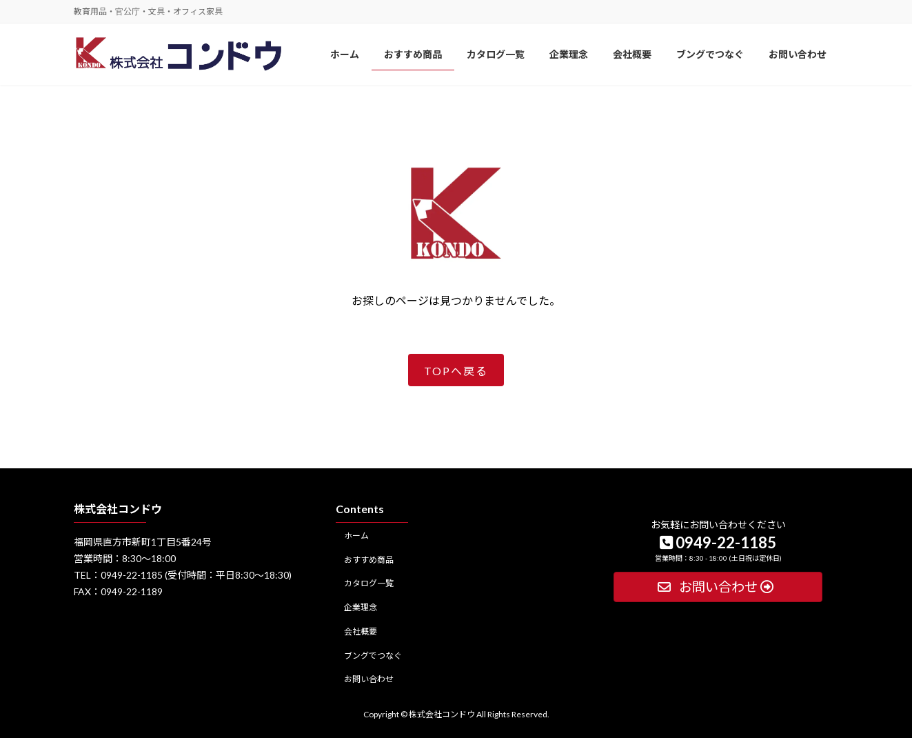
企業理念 (360, 607)
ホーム (356, 535)
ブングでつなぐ (373, 655)
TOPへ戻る (456, 370)
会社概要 (360, 631)
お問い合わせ (369, 679)
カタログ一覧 (369, 583)
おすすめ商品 (369, 559)
